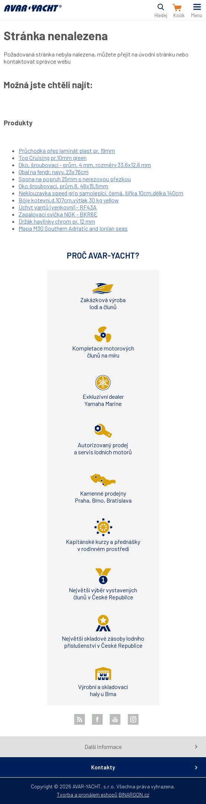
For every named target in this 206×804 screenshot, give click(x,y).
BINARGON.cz (134, 794)
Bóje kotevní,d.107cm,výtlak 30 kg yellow (69, 200)
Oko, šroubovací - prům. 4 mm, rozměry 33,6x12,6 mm (85, 164)
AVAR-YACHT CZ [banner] (33, 12)
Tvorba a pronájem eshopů (87, 794)
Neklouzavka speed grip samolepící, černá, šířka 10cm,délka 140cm (101, 192)
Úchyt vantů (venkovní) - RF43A (58, 207)
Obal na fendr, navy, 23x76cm (53, 171)
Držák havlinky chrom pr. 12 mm (57, 221)
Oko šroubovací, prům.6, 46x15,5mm (63, 185)
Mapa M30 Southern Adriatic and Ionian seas (73, 228)
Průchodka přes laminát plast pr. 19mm (67, 150)
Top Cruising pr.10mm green (53, 157)
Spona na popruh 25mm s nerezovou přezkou (75, 178)
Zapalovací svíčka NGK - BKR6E (58, 214)
